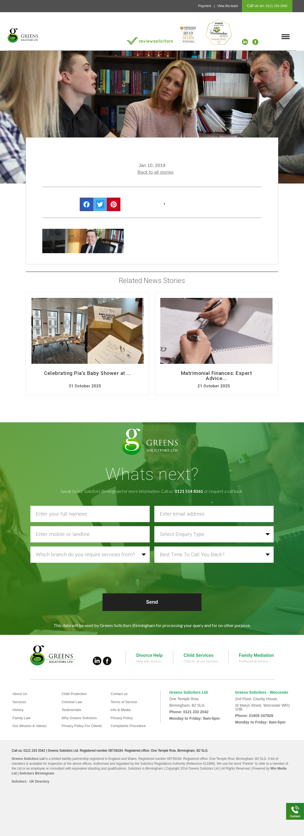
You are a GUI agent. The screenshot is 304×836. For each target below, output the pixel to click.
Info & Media (121, 710)
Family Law (22, 718)
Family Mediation (256, 655)
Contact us (120, 694)
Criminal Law (73, 702)
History (18, 710)
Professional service (253, 661)
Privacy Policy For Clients (83, 726)
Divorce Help (149, 655)
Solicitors (19, 781)
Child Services (198, 655)
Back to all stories (155, 172)
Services (19, 702)
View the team (227, 6)
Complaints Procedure (129, 726)
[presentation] (152, 577)
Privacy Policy (122, 718)
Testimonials (72, 710)
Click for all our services (201, 661)
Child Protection (75, 694)
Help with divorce (148, 661)
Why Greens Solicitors (80, 718)
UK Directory (39, 781)
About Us (20, 694)
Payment (204, 6)
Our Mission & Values (30, 726)
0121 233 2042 (276, 6)
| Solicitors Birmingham (35, 773)
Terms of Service (125, 702)
